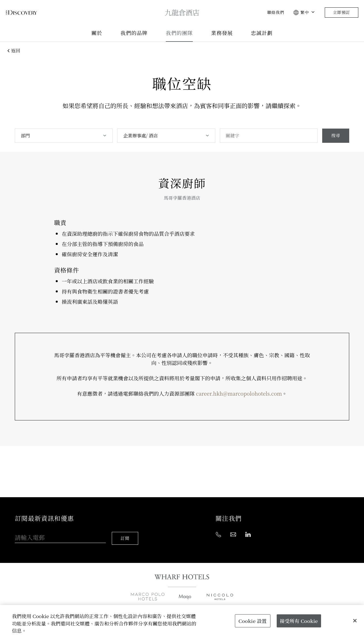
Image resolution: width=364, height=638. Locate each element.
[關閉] (355, 620)
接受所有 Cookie (299, 620)
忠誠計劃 (261, 33)
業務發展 (222, 33)
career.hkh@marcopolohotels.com (239, 393)
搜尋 (335, 136)
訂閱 (126, 533)
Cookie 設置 (253, 620)
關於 (96, 33)
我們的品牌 (134, 33)
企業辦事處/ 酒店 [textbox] (140, 135)
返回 (13, 50)
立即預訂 (341, 12)
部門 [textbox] (25, 135)
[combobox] (63, 136)
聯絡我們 (275, 12)
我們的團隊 (179, 33)
